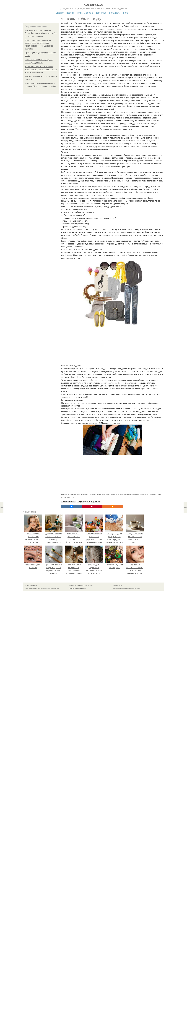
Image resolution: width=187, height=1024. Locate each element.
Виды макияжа (85, 12)
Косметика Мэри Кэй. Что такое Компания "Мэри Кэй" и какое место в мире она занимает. (41, 69)
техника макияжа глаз (103, 494)
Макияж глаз (94, 4)
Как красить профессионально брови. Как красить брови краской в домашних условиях (40, 33)
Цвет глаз (101, 12)
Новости (70, 12)
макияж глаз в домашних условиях (150, 494)
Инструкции (114, 12)
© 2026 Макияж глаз (31, 585)
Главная (60, 12)
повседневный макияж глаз (130, 494)
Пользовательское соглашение (84, 585)
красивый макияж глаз (75, 494)
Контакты (71, 585)
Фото (125, 12)
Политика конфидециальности (77, 588)
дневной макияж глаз (67, 497)
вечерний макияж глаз (89, 494)
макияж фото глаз (116, 494)
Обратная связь (117, 585)
